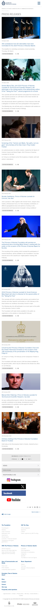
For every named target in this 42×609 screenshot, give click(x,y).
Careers (4, 584)
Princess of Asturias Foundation (9, 8)
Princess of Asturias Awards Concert (28, 568)
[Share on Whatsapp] (39, 507)
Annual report (5, 537)
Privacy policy (20, 593)
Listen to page (6, 514)
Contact (4, 582)
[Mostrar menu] (39, 3)
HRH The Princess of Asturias (10, 545)
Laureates (23, 548)
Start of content (36, 512)
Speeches (23, 529)
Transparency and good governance (8, 541)
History (23, 564)
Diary (3, 579)
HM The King (25, 525)
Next (29, 459)
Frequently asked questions (9, 569)
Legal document (7, 593)
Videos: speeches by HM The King (29, 533)
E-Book (23, 531)
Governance (5, 535)
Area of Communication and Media (25, 8)
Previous (14, 459)
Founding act (5, 528)
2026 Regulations (25, 550)
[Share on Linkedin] (37, 507)
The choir (23, 566)
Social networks (33, 593)
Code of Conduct (6, 531)
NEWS (5, 465)
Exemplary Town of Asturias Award (9, 574)
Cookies (21, 595)
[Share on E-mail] (27, 507)
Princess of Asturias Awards (29, 545)
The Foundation (6, 525)
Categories (23, 554)
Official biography (25, 528)
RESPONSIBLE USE (9, 475)
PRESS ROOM (7, 470)
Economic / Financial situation (9, 538)
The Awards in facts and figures (29, 557)
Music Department (26, 561)
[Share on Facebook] (35, 507)
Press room (4, 566)
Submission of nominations (28, 552)
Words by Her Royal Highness (9, 550)
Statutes (4, 529)
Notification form (6, 533)
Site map (4, 587)
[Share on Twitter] (32, 507)
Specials (23, 555)
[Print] (30, 507)
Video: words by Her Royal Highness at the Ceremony (8, 552)
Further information (7, 53)
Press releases (5, 567)
